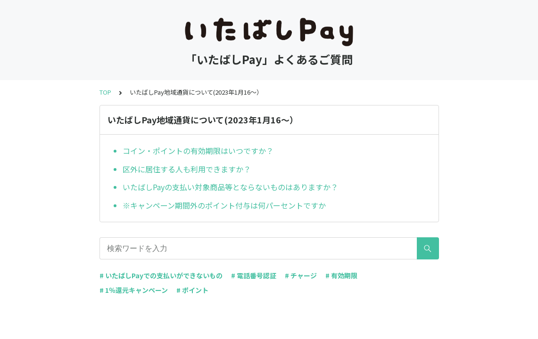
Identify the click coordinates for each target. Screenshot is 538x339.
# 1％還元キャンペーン (133, 290)
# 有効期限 (341, 275)
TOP (105, 92)
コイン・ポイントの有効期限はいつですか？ (198, 150)
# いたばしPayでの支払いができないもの (161, 275)
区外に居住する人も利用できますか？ (187, 169)
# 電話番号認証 (253, 275)
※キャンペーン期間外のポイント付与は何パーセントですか (224, 205)
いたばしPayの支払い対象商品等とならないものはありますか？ (230, 187)
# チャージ (301, 275)
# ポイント (192, 290)
